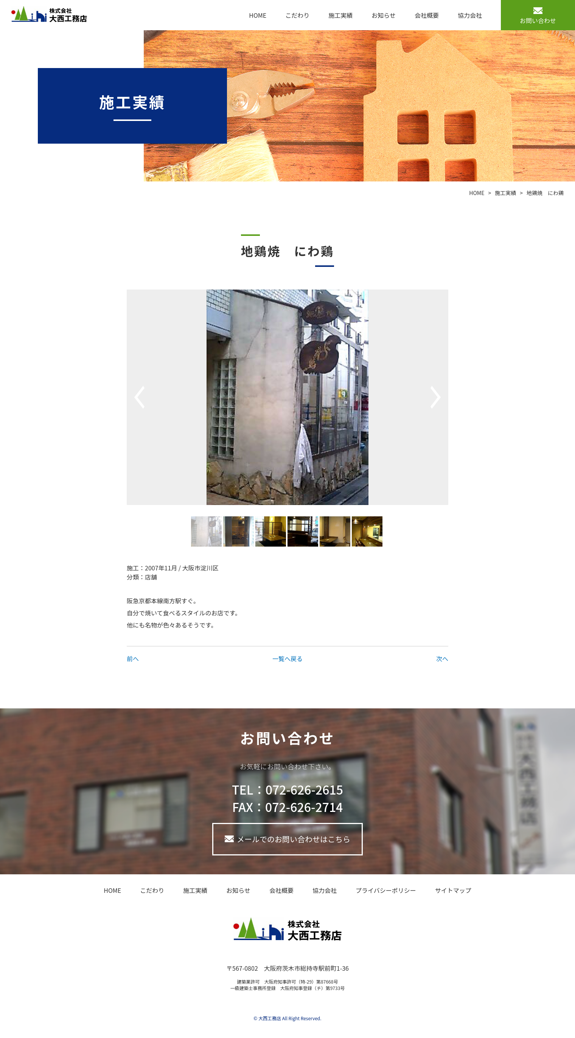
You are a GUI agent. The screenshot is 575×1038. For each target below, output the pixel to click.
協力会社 (470, 15)
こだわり (297, 15)
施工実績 (340, 15)
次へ (442, 658)
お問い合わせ (538, 20)
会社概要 (427, 15)
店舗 (151, 576)
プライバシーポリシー (386, 890)
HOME (257, 15)
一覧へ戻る (287, 658)
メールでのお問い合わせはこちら (293, 838)
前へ (133, 658)
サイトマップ (453, 890)
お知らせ (383, 15)
